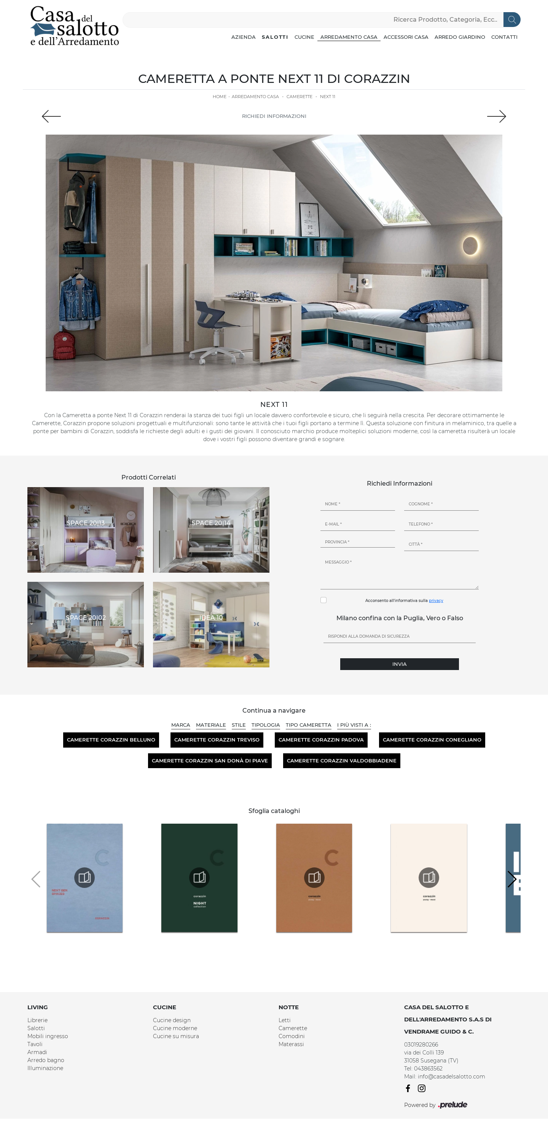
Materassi (291, 1044)
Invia (399, 664)
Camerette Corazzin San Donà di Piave (210, 760)
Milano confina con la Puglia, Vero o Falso (399, 618)
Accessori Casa (406, 37)
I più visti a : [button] (354, 725)
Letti (285, 1020)
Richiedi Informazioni (274, 116)
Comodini (292, 1036)
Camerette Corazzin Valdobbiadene (342, 760)
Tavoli (35, 1044)
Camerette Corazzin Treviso (217, 740)
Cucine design (172, 1020)
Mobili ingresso (47, 1036)
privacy (436, 600)
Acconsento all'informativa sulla (404, 600)
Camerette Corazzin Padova (321, 740)
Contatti (504, 37)
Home (219, 96)
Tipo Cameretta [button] (308, 725)
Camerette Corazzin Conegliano (432, 740)
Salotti (275, 37)
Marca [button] (180, 725)
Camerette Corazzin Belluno (111, 740)
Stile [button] (239, 725)
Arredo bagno (45, 1060)
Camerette (299, 96)
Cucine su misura (176, 1036)
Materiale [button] (211, 725)
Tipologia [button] (266, 725)
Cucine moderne (175, 1028)
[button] (512, 879)
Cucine (304, 37)
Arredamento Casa (349, 37)
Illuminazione (45, 1068)
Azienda (243, 37)
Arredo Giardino (460, 37)
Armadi (37, 1052)
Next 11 (327, 96)
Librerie (37, 1020)
